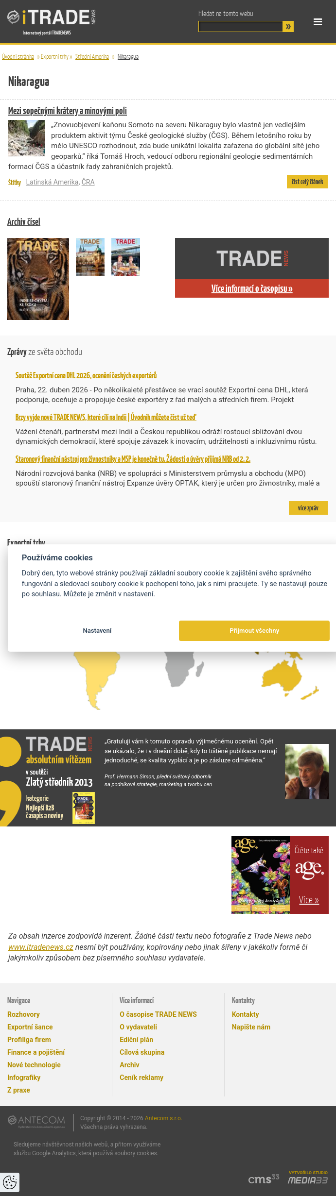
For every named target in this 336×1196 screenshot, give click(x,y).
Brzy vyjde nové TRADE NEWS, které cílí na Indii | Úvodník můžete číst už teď (106, 417)
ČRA (88, 182)
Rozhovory (23, 1014)
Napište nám (251, 1027)
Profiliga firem (29, 1040)
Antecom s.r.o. (163, 1118)
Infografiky (23, 1077)
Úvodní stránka (18, 56)
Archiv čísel (23, 222)
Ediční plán (136, 1040)
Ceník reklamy (141, 1077)
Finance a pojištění (36, 1052)
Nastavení (97, 630)
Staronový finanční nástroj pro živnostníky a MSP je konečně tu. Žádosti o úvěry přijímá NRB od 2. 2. (133, 459)
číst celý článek (307, 181)
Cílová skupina (142, 1052)
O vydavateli (138, 1027)
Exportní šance (30, 1027)
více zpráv (308, 508)
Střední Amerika (92, 56)
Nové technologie (34, 1065)
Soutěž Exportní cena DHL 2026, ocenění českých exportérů (86, 375)
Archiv (129, 1065)
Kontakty (245, 1014)
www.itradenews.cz (40, 947)
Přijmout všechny (254, 630)
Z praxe (18, 1090)
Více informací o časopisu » (252, 288)
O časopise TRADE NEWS (158, 1014)
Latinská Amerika (52, 182)
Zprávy (44, 352)
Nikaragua (128, 56)
